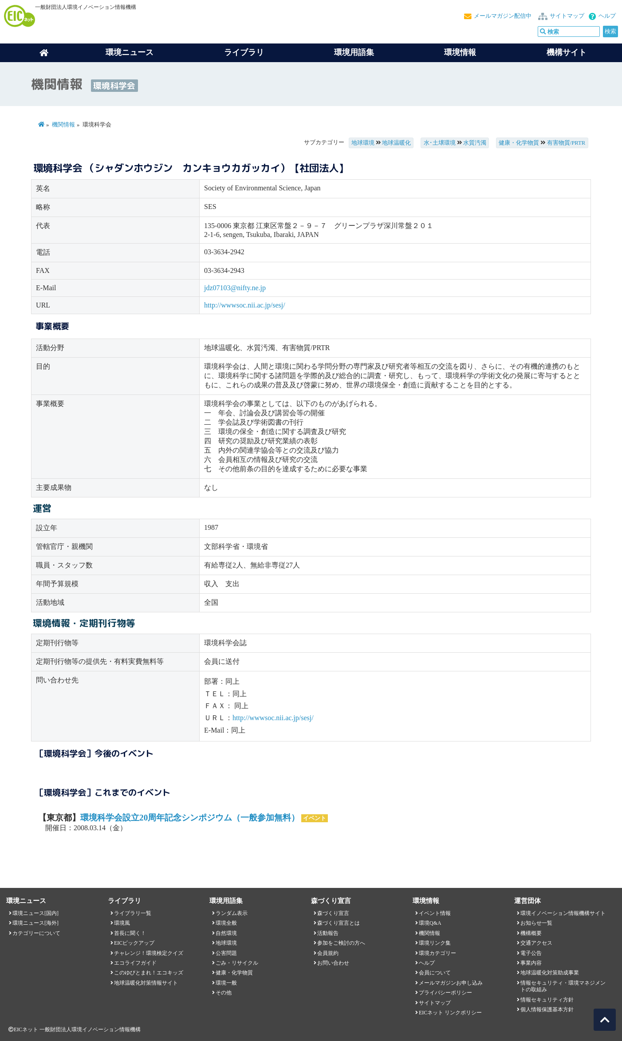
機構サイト (567, 52)
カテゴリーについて (36, 933)
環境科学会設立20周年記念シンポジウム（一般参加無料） (189, 817)
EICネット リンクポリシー (450, 1012)
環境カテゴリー (437, 953)
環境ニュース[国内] (35, 913)
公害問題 (226, 953)
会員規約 (328, 953)
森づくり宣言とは (338, 923)
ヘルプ (607, 16)
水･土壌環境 (440, 143)
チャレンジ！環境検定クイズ (148, 953)
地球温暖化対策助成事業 (549, 973)
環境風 (122, 923)
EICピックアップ (134, 943)
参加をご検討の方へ (341, 943)
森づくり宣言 (333, 913)
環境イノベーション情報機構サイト (563, 913)
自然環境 (226, 933)
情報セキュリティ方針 (547, 1000)
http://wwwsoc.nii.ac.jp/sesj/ (244, 305)
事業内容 (531, 963)
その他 (224, 993)
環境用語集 (354, 52)
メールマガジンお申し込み (451, 983)
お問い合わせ (333, 963)
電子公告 (531, 953)
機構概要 (531, 933)
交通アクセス (536, 943)
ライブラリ (244, 52)
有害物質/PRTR (566, 143)
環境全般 (226, 923)
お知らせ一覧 (536, 923)
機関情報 (63, 125)
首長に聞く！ (130, 933)
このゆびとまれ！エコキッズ (148, 973)
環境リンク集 (435, 943)
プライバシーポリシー (445, 993)
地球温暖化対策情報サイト (146, 983)
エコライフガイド (135, 963)
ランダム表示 (232, 913)
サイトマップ (567, 16)
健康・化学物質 (519, 143)
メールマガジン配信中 (502, 16)
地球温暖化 (396, 143)
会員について (435, 973)
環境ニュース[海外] (35, 923)
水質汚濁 (474, 143)
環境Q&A (430, 923)
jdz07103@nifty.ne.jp (235, 288)
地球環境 (362, 143)
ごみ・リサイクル (237, 963)
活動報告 (328, 933)
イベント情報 (435, 913)
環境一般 (226, 983)
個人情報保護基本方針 (547, 1009)
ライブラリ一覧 (132, 913)
